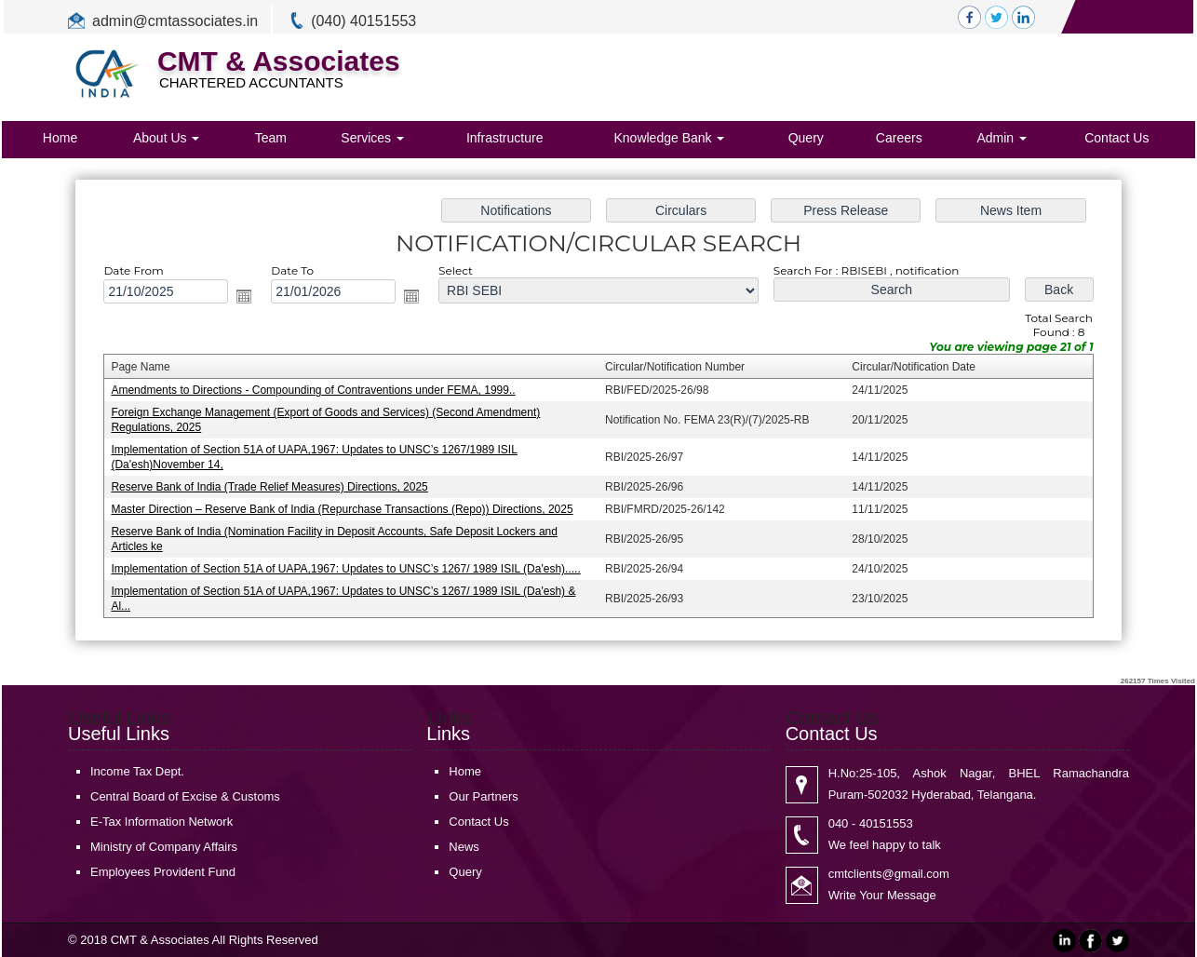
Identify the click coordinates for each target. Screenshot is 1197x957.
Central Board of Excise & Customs (185, 796)
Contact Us (1116, 137)
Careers (899, 137)
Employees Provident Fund (162, 872)
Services (372, 137)
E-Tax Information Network (161, 822)
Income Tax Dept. (137, 771)
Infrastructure (504, 137)
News (464, 847)
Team (271, 137)
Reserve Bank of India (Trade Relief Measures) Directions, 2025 (277, 485)
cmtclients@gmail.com (888, 874)
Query (806, 137)
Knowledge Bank (668, 137)
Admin (1001, 137)
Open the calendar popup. (252, 298)
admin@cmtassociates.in (175, 21)
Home (60, 137)
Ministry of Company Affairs (163, 847)
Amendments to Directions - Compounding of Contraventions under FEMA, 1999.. (320, 391)
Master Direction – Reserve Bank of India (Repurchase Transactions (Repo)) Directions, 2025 (348, 507)
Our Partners (483, 796)
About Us (166, 137)
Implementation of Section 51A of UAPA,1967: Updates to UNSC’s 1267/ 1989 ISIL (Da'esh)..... (352, 565)
